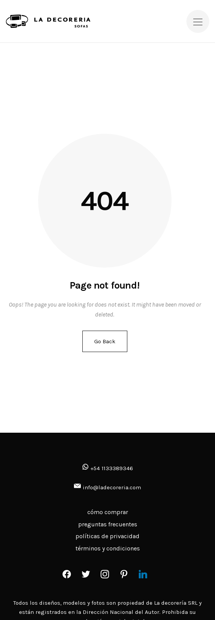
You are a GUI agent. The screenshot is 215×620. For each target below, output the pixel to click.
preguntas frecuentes (107, 524)
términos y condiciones (107, 548)
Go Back (105, 341)
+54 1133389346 (107, 468)
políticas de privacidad (107, 536)
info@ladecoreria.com (112, 487)
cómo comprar (107, 512)
